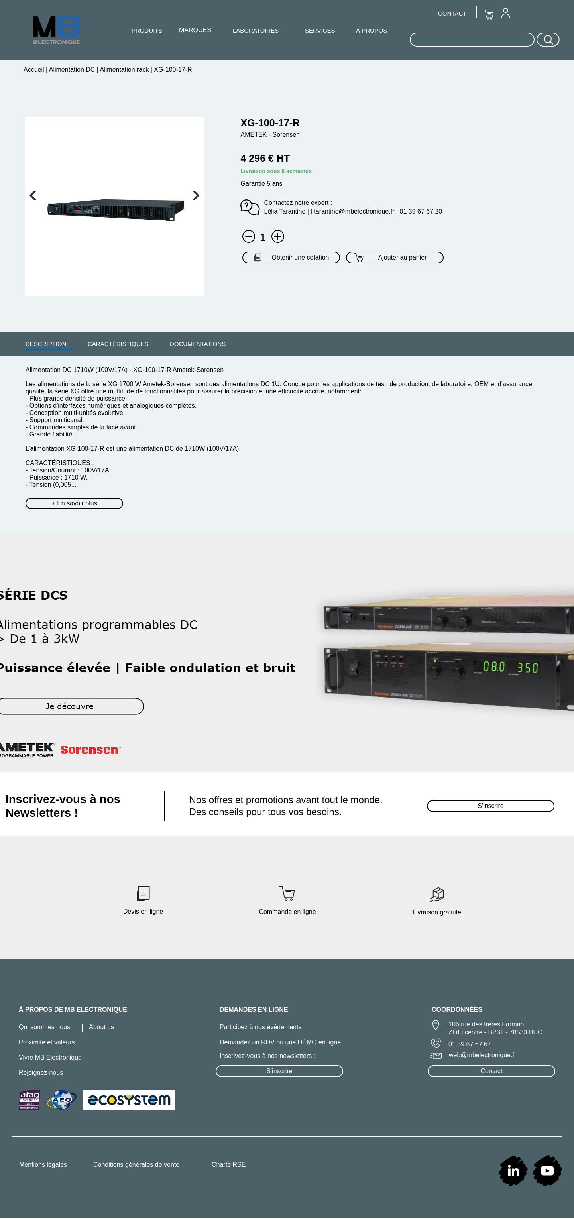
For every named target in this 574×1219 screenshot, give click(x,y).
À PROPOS (371, 30)
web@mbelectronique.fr (482, 1055)
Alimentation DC (72, 69)
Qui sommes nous (44, 1027)
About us (101, 1027)
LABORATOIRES (256, 30)
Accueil (35, 69)
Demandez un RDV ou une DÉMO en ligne (280, 1042)
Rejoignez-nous (41, 1072)
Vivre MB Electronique (50, 1057)
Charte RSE (229, 1164)
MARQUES (195, 30)
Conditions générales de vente (136, 1164)
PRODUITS (147, 30)
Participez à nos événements (260, 1027)
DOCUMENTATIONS (198, 343)
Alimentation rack (124, 69)
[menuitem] (46, 343)
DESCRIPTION (46, 343)
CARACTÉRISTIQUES (118, 343)
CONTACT (452, 13)
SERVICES (320, 30)
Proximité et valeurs (47, 1042)
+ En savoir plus (74, 503)
